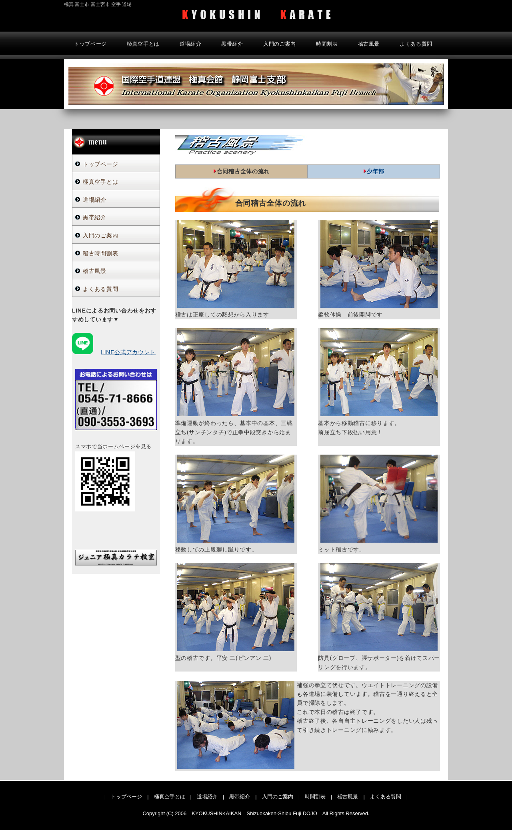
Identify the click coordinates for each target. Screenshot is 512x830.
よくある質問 (416, 44)
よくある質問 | (389, 797)
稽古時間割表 (100, 253)
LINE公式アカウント (128, 352)
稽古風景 (369, 44)
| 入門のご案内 (274, 797)
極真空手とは (143, 44)
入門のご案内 (279, 44)
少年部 (375, 171)
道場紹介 (191, 44)
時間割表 (327, 44)
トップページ (90, 44)
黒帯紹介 (232, 44)
